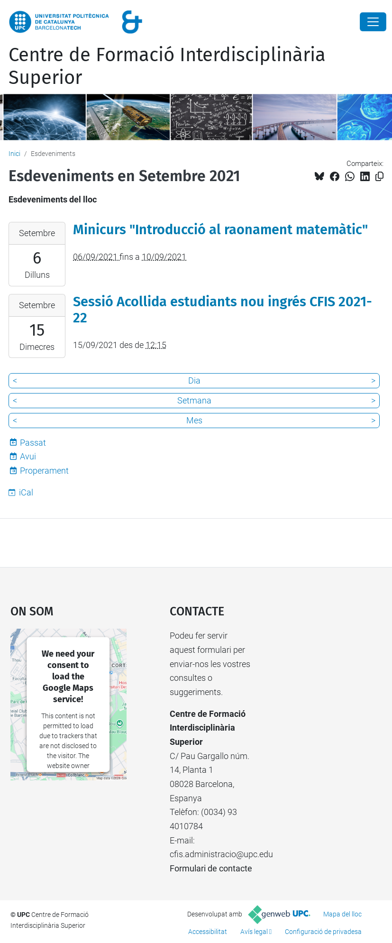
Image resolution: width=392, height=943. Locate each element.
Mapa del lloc (342, 914)
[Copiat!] (379, 176)
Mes (194, 420)
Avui (28, 456)
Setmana (194, 400)
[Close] (373, 21)
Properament (44, 471)
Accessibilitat (207, 931)
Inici (14, 153)
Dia (194, 380)
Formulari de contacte (211, 868)
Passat (33, 443)
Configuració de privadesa (323, 931)
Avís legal (254, 931)
